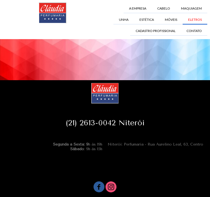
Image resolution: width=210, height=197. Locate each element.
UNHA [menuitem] (124, 20)
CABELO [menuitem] (163, 8)
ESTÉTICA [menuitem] (146, 20)
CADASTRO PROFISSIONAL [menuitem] (156, 31)
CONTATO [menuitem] (194, 31)
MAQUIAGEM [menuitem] (191, 8)
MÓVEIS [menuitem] (171, 20)
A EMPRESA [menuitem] (137, 8)
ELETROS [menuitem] (195, 20)
